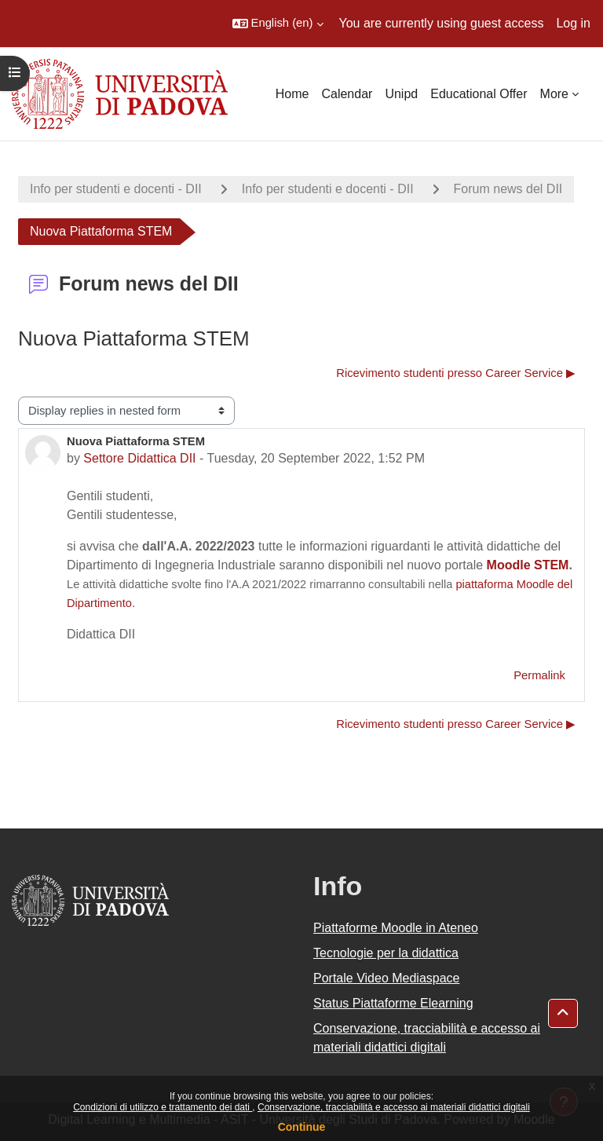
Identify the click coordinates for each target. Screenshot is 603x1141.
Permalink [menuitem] (539, 675)
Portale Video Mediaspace (386, 978)
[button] (278, 23)
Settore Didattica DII (139, 458)
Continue (302, 1127)
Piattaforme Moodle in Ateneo (395, 927)
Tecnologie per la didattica (386, 953)
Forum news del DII (508, 189)
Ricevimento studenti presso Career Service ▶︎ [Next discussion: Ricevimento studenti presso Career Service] (456, 373)
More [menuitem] (554, 94)
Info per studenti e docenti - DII (116, 189)
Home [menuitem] (292, 94)
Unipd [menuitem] (401, 94)
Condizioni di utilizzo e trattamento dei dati (162, 1107)
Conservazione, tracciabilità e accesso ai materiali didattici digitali (394, 1107)
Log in (573, 23)
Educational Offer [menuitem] (478, 94)
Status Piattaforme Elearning (393, 1003)
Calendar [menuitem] (346, 94)
